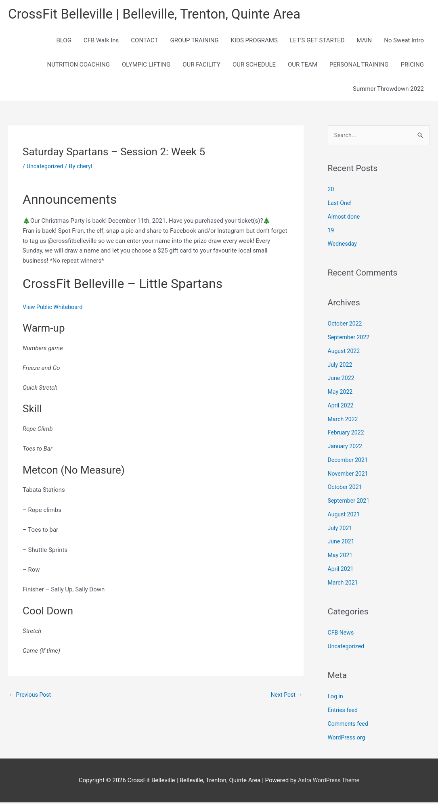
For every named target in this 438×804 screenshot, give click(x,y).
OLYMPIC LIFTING (146, 65)
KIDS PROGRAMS (254, 41)
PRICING (412, 65)
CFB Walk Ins (101, 41)
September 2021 (350, 502)
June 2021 (342, 543)
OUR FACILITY (201, 65)
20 (331, 190)
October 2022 (346, 325)
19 (331, 232)
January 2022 (346, 447)
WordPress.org (348, 739)
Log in (336, 698)
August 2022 (345, 352)
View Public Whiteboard (54, 307)
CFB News (342, 634)
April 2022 (341, 407)
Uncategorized (46, 167)
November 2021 (349, 475)
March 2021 (344, 584)
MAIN (364, 41)
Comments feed (349, 725)
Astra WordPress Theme (328, 781)
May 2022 (341, 393)
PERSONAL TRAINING (358, 65)
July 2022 (341, 366)
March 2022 (344, 420)
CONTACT (144, 41)
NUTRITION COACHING (78, 65)
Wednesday (343, 245)
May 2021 (341, 556)
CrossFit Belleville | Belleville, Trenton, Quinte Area (163, 14)
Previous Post (31, 696)
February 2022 (347, 434)
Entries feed (344, 711)
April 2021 (341, 570)
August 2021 (345, 516)
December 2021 (349, 461)
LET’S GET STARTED (317, 41)
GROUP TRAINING (194, 41)
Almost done (345, 218)
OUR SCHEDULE (254, 65)
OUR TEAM (302, 65)
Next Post (285, 696)
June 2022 (342, 379)
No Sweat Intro (404, 41)
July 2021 (341, 529)
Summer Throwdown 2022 (388, 89)
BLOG (63, 41)
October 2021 (346, 488)
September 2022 (350, 338)
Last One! (340, 204)
